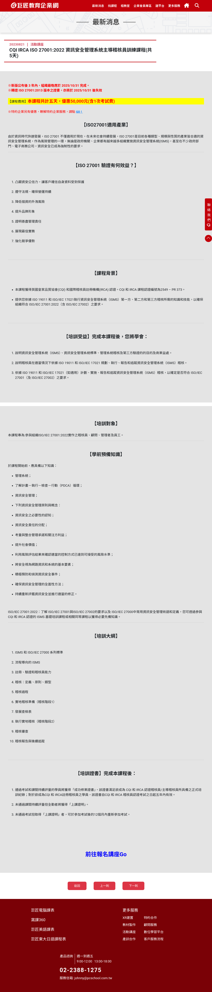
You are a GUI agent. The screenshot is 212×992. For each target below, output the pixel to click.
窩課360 (38, 920)
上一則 (104, 886)
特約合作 (150, 918)
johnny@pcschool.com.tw (93, 978)
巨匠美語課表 (42, 929)
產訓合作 (129, 939)
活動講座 (129, 932)
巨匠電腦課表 (42, 910)
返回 (77, 886)
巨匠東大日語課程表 (48, 939)
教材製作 (129, 925)
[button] (98, 5)
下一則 (133, 886)
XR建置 (128, 918)
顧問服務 (150, 925)
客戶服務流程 (154, 939)
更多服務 (130, 910)
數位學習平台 (154, 932)
